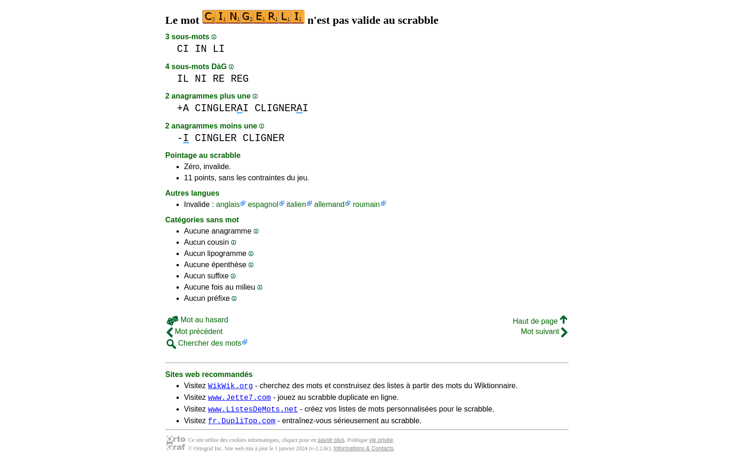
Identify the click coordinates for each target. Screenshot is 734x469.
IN (201, 49)
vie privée (381, 445)
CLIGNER (263, 138)
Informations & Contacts (364, 454)
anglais (228, 204)
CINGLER (215, 138)
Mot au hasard (197, 320)
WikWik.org (230, 387)
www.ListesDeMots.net (253, 413)
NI (201, 78)
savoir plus (331, 445)
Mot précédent (195, 331)
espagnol (263, 204)
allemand (329, 204)
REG (240, 78)
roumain (366, 204)
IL (183, 78)
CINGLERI (222, 108)
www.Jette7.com (239, 400)
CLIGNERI (281, 108)
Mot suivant (544, 331)
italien (296, 204)
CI (183, 49)
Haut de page (540, 321)
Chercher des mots (204, 343)
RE (219, 78)
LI (219, 49)
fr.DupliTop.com (241, 426)
